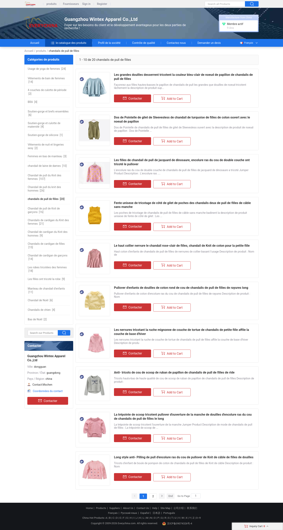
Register (102, 4)
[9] (48, 233)
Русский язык (129, 513)
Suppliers (114, 508)
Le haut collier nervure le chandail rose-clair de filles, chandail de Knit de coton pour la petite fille (182, 245)
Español (144, 513)
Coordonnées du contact (48, 391)
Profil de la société (109, 42)
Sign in (86, 4)
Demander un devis (209, 42)
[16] (44, 210)
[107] (44, 177)
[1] (45, 135)
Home (89, 508)
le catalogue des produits (68, 43)
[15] (46, 245)
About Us (128, 508)
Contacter (47, 401)
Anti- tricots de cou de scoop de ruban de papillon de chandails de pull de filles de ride (174, 372)
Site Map (165, 508)
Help (154, 508)
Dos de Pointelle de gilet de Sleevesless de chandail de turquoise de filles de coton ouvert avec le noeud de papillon (182, 119)
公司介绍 (179, 508)
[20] (46, 199)
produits (51, 4)
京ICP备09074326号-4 (177, 523)
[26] (44, 189)
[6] (48, 113)
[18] (47, 269)
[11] (46, 290)
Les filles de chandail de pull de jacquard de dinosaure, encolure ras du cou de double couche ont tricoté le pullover (182, 162)
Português (169, 513)
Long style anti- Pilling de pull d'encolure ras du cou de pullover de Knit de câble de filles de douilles (183, 457)
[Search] (196, 495)
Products (101, 508)
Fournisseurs (71, 4)
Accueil (34, 42)
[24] (47, 68)
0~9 (198, 517)
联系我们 (192, 508)
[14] (46, 80)
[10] (47, 165)
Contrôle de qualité (143, 42)
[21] (48, 222)
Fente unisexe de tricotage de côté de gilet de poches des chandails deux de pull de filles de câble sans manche (182, 205)
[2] (47, 91)
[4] (32, 101)
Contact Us (142, 508)
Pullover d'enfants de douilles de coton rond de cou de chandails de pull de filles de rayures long (181, 288)
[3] (47, 156)
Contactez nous (176, 42)
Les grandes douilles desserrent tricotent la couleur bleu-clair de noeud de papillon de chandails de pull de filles (183, 77)
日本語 (156, 513)
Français (246, 43)
